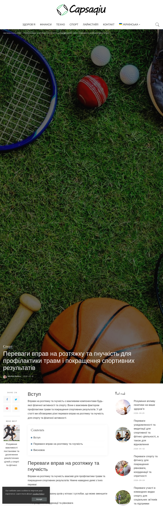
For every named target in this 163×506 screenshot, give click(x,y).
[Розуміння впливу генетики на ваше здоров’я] (123, 407)
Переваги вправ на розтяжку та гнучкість (58, 444)
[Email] (16, 408)
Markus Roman (14, 376)
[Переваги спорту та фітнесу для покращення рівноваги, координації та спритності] (123, 468)
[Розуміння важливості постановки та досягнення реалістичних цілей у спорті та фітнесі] (12, 433)
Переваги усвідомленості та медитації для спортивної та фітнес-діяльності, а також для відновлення (146, 432)
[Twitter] (16, 399)
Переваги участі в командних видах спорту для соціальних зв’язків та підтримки (145, 495)
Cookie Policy (38, 494)
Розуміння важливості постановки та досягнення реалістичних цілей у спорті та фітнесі (11, 455)
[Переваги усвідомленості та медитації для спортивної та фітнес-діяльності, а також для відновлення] (123, 434)
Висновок (39, 450)
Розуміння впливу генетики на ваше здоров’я (144, 405)
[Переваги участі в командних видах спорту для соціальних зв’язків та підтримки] (123, 498)
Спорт (8, 346)
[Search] (157, 24)
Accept (38, 499)
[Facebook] (7, 399)
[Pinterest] (7, 408)
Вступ (36, 437)
